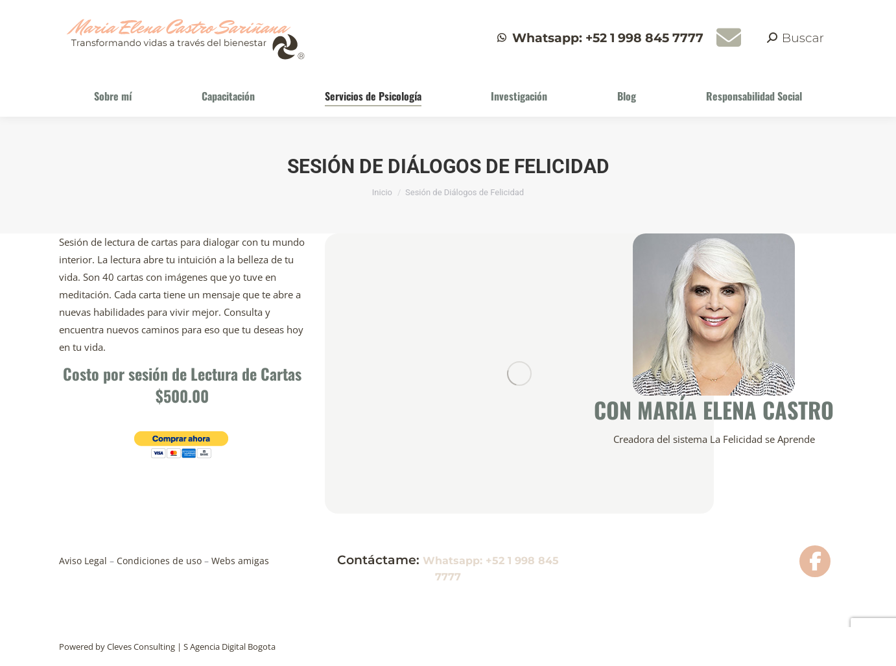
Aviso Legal (84, 560)
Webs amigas (239, 560)
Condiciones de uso (160, 560)
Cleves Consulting (141, 646)
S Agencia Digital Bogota (229, 646)
